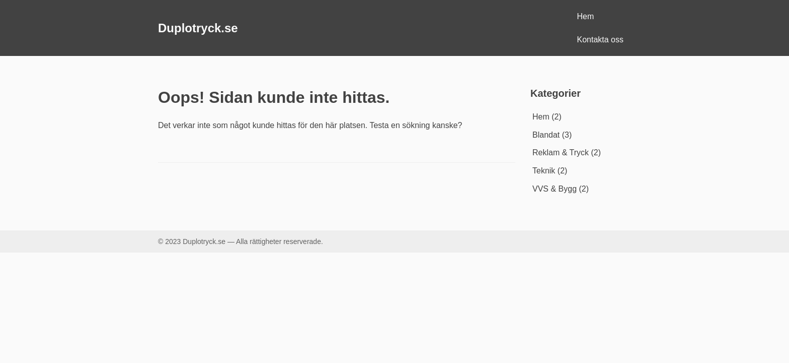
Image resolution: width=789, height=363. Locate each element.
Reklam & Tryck (560, 152)
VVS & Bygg (554, 189)
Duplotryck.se (198, 28)
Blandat (546, 135)
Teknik (543, 170)
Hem (585, 16)
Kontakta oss (600, 39)
